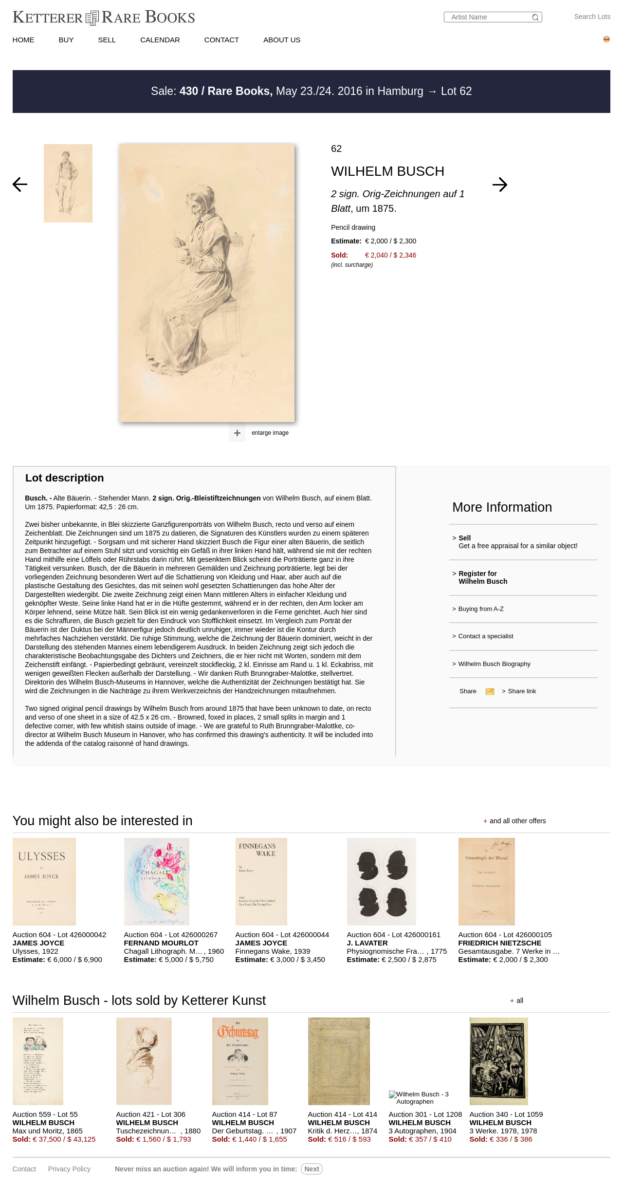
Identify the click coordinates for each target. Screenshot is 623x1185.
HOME (24, 40)
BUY (66, 40)
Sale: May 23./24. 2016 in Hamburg (288, 91)
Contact (24, 1169)
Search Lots (592, 16)
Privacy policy (69, 1169)
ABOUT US (281, 40)
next (311, 1169)
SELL (107, 40)
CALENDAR (160, 40)
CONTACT (221, 40)
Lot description (64, 478)
